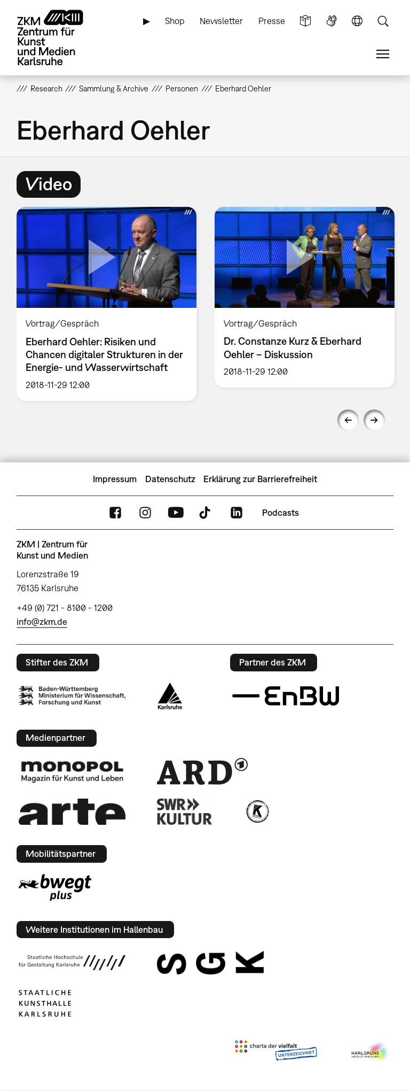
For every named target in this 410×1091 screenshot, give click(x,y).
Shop (175, 21)
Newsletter (221, 21)
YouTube (175, 513)
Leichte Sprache (305, 21)
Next (374, 420)
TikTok (206, 513)
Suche (382, 21)
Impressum (115, 479)
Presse (271, 21)
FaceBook (115, 513)
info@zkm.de (42, 621)
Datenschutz (170, 479)
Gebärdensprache (331, 21)
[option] (106, 304)
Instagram (145, 513)
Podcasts (280, 512)
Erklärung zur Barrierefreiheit (260, 479)
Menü (382, 54)
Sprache (357, 21)
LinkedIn (236, 513)
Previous (348, 420)
